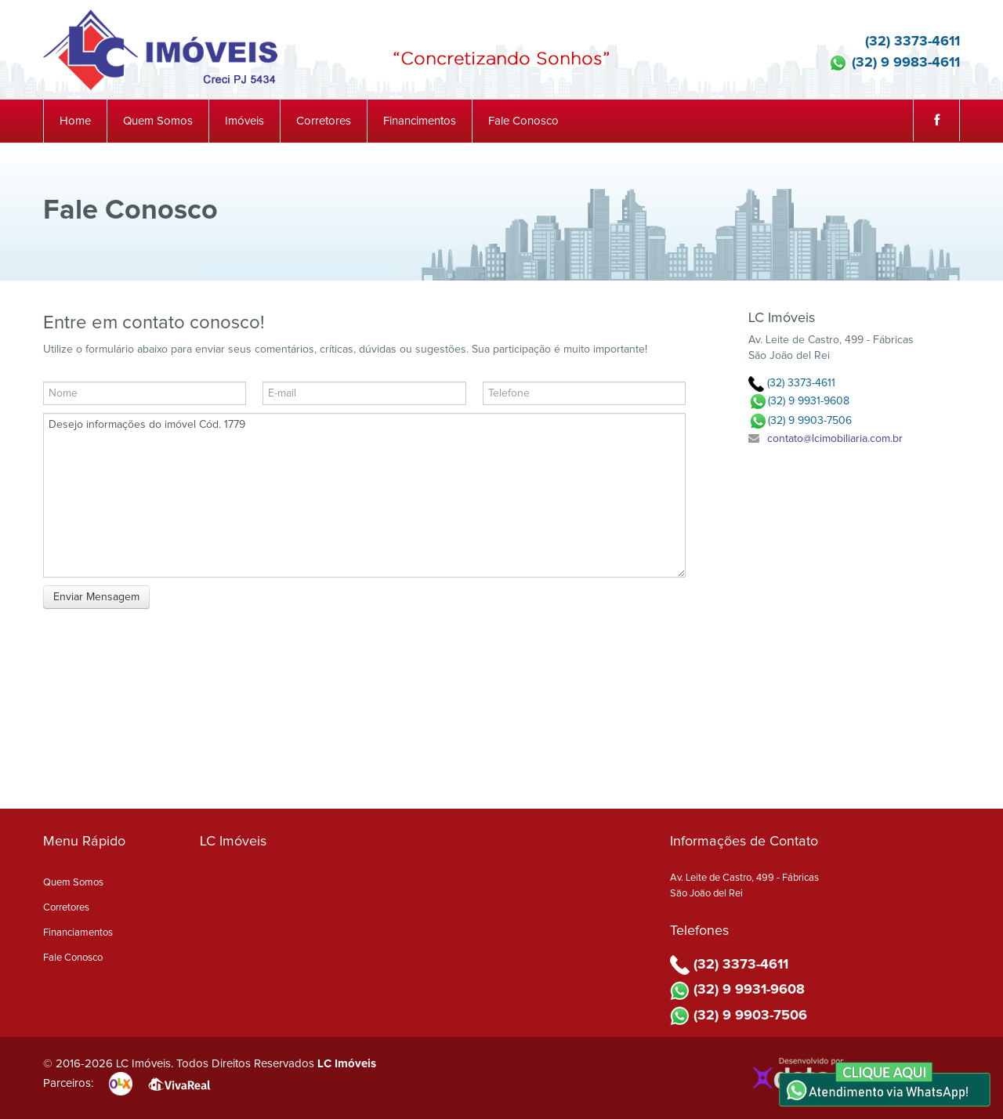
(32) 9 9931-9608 (798, 401)
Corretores (323, 121)
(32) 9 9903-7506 (800, 420)
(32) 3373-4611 (901, 41)
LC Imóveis (346, 1064)
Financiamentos (78, 933)
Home (75, 121)
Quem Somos (158, 121)
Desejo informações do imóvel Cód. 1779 (364, 495)
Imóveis (244, 121)
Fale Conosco (523, 121)
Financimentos (419, 121)
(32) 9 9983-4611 (894, 63)
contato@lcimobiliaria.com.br (835, 438)
